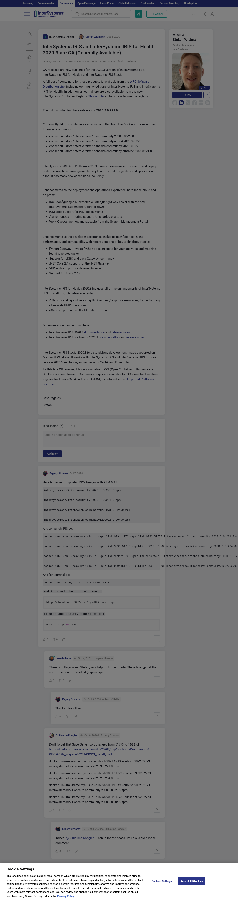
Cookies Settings (162, 884)
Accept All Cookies (191, 884)
